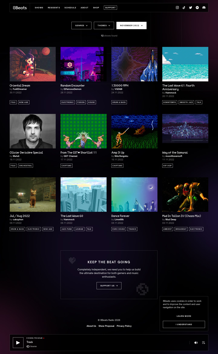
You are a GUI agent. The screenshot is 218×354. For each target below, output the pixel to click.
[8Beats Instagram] (177, 7)
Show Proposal (106, 326)
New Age (23, 102)
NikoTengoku (121, 156)
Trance (132, 229)
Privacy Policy (124, 326)
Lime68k (119, 219)
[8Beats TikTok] (184, 7)
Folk (13, 102)
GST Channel (70, 156)
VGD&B (118, 89)
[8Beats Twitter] (190, 7)
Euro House (118, 229)
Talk (199, 102)
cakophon (18, 219)
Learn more (184, 316)
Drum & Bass (119, 102)
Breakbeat (181, 229)
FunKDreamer (20, 89)
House (91, 102)
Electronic (68, 102)
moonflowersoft (173, 156)
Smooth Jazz (186, 102)
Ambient (167, 229)
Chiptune (66, 166)
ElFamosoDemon (72, 89)
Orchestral (25, 166)
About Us (91, 326)
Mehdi (16, 156)
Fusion (81, 102)
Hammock (170, 92)
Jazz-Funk (67, 229)
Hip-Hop (167, 166)
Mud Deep (170, 219)
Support (110, 8)
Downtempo (169, 102)
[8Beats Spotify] (197, 7)
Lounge (79, 229)
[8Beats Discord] (204, 7)
